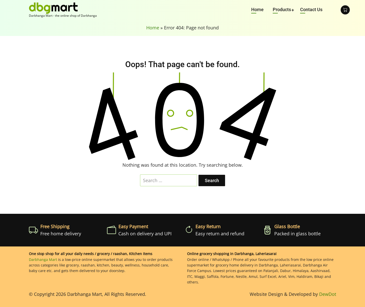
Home (257, 9)
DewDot (327, 294)
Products (282, 9)
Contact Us (311, 9)
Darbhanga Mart (43, 259)
